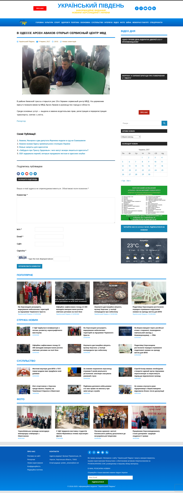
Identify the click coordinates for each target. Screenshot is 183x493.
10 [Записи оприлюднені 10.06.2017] (155, 162)
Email (20, 237)
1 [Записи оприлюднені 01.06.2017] (142, 157)
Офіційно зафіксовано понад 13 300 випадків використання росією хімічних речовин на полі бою (71, 309)
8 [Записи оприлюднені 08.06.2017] (142, 162)
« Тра (123, 181)
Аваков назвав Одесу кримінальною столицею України (44, 144)
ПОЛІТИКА (75, 22)
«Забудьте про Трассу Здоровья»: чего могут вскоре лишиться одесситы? (53, 150)
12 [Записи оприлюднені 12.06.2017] (123, 166)
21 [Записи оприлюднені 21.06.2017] (136, 170)
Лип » (129, 181)
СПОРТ (57, 22)
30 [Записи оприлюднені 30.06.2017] (149, 174)
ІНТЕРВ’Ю (108, 22)
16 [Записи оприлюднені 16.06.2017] (149, 166)
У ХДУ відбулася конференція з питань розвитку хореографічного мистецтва (47, 330)
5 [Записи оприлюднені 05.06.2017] (122, 162)
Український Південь (91, 6)
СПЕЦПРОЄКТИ (156, 22)
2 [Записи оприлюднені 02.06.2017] (148, 157)
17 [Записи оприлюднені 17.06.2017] (155, 166)
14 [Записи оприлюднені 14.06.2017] (136, 166)
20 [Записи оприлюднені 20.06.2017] (130, 170)
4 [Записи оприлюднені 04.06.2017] (161, 157)
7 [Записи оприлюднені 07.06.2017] (135, 162)
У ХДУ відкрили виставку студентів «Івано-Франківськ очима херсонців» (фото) (72, 433)
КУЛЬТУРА (49, 22)
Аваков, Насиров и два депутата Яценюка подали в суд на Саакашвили (52, 141)
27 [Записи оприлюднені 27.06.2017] (130, 174)
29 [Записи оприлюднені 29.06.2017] (143, 174)
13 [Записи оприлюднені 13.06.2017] (129, 166)
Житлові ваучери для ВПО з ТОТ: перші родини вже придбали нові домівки (46, 371)
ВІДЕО (116, 22)
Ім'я (19, 229)
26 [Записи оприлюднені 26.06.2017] (123, 174)
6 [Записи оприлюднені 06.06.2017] (129, 162)
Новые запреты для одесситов (33, 147)
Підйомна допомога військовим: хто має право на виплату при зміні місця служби (97, 388)
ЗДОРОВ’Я (65, 22)
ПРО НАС (144, 112)
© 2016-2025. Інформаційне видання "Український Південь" (91, 486)
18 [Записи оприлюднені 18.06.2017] (162, 166)
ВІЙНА (128, 22)
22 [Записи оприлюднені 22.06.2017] (143, 170)
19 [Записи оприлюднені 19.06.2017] (123, 170)
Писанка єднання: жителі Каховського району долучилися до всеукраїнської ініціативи (110, 433)
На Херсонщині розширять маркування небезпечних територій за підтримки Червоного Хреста (33, 309)
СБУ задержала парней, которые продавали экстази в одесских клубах (52, 154)
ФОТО (122, 22)
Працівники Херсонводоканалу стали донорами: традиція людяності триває (146, 433)
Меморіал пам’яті (140, 22)
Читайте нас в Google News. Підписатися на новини (144, 228)
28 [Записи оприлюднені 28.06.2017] (136, 174)
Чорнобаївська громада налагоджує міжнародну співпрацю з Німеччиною (33, 433)
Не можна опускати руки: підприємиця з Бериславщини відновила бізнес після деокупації (149, 388)
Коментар (22, 195)
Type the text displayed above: (40, 259)
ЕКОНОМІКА (85, 22)
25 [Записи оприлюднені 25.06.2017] (162, 170)
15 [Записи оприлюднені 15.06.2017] (143, 166)
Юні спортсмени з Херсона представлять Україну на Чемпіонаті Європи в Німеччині (46, 388)
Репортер (21, 121)
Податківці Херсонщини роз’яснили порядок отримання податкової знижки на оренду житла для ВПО (148, 309)
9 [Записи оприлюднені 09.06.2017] (148, 162)
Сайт (19, 244)
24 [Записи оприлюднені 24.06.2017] (156, 170)
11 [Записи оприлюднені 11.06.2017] (162, 162)
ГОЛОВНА (40, 22)
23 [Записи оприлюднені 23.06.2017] (149, 170)
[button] (18, 173)
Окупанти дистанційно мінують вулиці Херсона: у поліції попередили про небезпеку (108, 309)
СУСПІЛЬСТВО (97, 22)
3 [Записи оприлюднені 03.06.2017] (155, 157)
